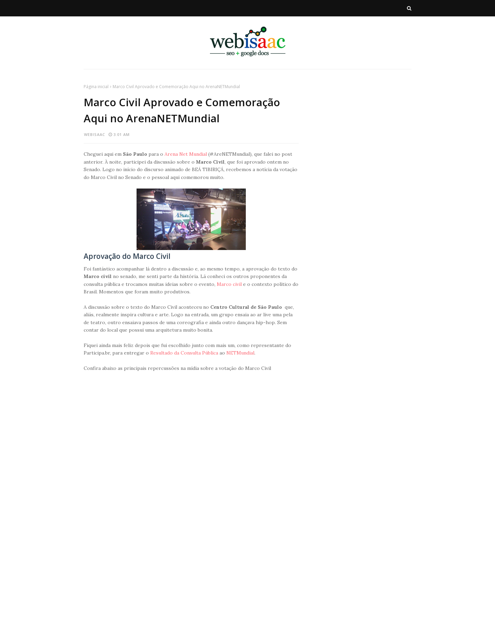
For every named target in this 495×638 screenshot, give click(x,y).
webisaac (94, 134)
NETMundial (240, 353)
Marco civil (228, 284)
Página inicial (96, 86)
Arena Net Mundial (186, 154)
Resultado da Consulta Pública (184, 353)
